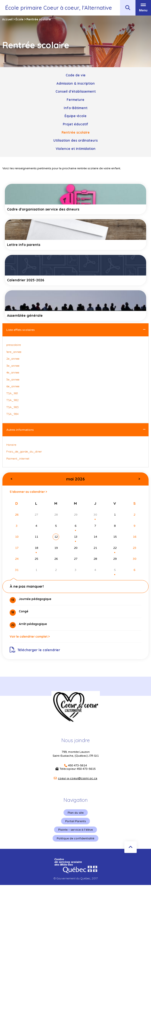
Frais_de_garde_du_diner (24, 451)
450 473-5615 (86, 768)
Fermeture (75, 99)
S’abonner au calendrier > (28, 492)
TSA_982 (12, 400)
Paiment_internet (17, 458)
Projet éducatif (75, 124)
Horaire (11, 444)
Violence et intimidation (75, 148)
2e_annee (12, 358)
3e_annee (12, 365)
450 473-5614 (77, 765)
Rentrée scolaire (76, 132)
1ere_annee (13, 352)
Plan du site (76, 812)
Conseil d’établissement (76, 91)
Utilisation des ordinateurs (75, 140)
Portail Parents (75, 821)
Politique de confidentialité (75, 838)
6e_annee (12, 386)
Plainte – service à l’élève (75, 829)
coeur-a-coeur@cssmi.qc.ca (77, 778)
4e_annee (12, 372)
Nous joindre (75, 740)
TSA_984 (12, 414)
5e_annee (12, 379)
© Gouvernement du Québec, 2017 (76, 878)
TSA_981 (12, 393)
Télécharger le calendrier (35, 650)
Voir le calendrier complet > (30, 636)
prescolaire (13, 345)
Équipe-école (75, 116)
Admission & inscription (75, 83)
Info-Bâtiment (75, 108)
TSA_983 (12, 407)
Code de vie (76, 75)
